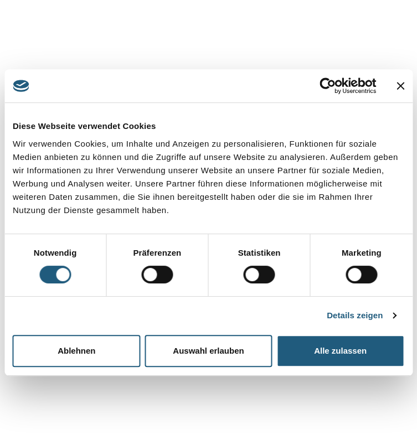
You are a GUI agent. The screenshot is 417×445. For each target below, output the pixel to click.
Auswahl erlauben (208, 350)
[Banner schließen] (400, 86)
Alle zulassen (340, 350)
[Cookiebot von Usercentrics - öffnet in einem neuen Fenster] (327, 85)
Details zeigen (355, 315)
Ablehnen (76, 350)
